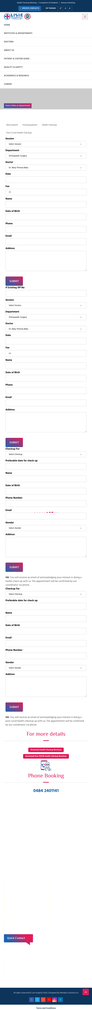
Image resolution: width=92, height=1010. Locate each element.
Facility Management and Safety (22, 899)
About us (9, 50)
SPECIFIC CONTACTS (29, 8)
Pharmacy (11, 917)
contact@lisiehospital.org (23, 972)
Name (8, 199)
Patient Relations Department (64, 921)
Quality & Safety (13, 67)
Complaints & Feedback (48, 2)
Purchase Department (17, 921)
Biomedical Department (61, 914)
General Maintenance (17, 902)
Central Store (56, 887)
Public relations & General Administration (19, 911)
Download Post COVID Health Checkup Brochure (45, 756)
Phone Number (13, 498)
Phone (9, 224)
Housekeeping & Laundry (19, 924)
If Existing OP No (14, 288)
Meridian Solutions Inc (69, 992)
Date (8, 174)
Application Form (58, 917)
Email (8, 236)
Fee (7, 186)
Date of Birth (12, 211)
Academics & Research (16, 76)
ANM (9, 928)
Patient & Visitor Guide (17, 59)
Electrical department (60, 899)
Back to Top (86, 992)
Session (9, 139)
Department (12, 150)
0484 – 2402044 (18, 962)
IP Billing (11, 884)
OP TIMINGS (49, 8)
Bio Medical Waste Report (62, 925)
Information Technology (61, 895)
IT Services (55, 891)
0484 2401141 (46, 790)
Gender (9, 523)
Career (8, 84)
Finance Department (16, 891)
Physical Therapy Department (21, 906)
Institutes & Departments (18, 33)
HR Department (57, 910)
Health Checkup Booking (27, 2)
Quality (53, 906)
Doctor (9, 162)
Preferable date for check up (21, 461)
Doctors (9, 42)
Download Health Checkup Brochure (46, 749)
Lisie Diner (55, 902)
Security (54, 884)
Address (10, 248)
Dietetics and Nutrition (17, 895)
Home (7, 25)
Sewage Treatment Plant (18, 887)
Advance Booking (68, 2)
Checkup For (12, 449)
